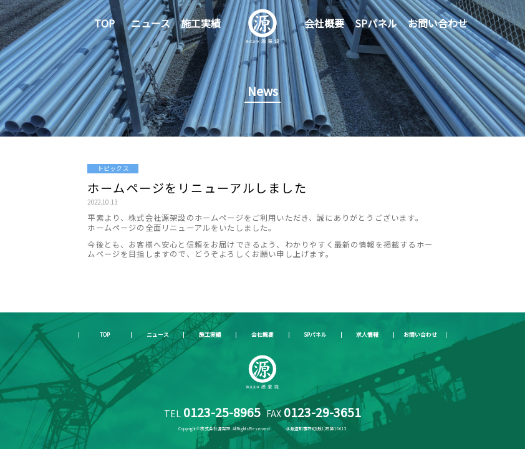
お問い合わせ (438, 23)
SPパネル (376, 23)
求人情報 (367, 335)
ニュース (150, 23)
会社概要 (324, 23)
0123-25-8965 (222, 412)
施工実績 (201, 23)
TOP (104, 23)
